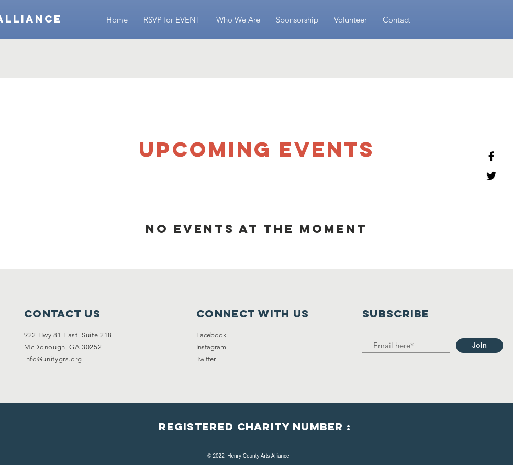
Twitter (206, 359)
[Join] (479, 345)
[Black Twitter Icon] (491, 175)
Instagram (211, 347)
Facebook (211, 335)
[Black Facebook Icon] (491, 156)
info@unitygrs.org (53, 359)
